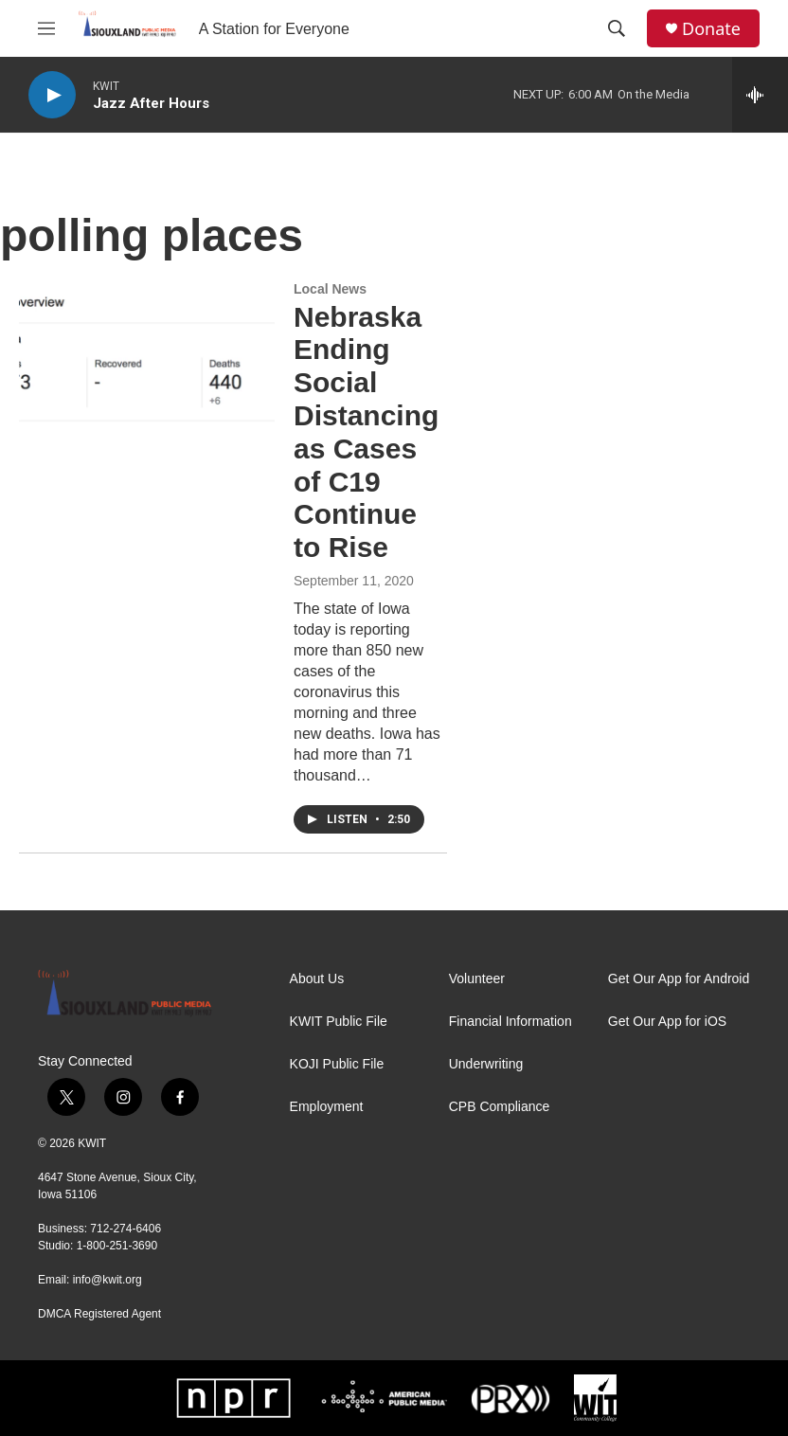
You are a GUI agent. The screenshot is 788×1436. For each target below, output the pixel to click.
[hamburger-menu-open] (46, 28)
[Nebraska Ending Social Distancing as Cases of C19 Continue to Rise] (147, 353)
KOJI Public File (337, 1064)
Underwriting (486, 1064)
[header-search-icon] (617, 28)
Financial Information (510, 1021)
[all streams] (760, 95)
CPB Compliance (499, 1107)
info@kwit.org (107, 1279)
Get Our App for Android (678, 979)
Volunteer (477, 979)
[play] (52, 95)
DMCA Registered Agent (99, 1313)
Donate (711, 29)
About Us (317, 979)
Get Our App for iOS (667, 1021)
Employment (327, 1107)
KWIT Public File (338, 1021)
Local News (330, 288)
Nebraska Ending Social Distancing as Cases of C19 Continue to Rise (366, 432)
